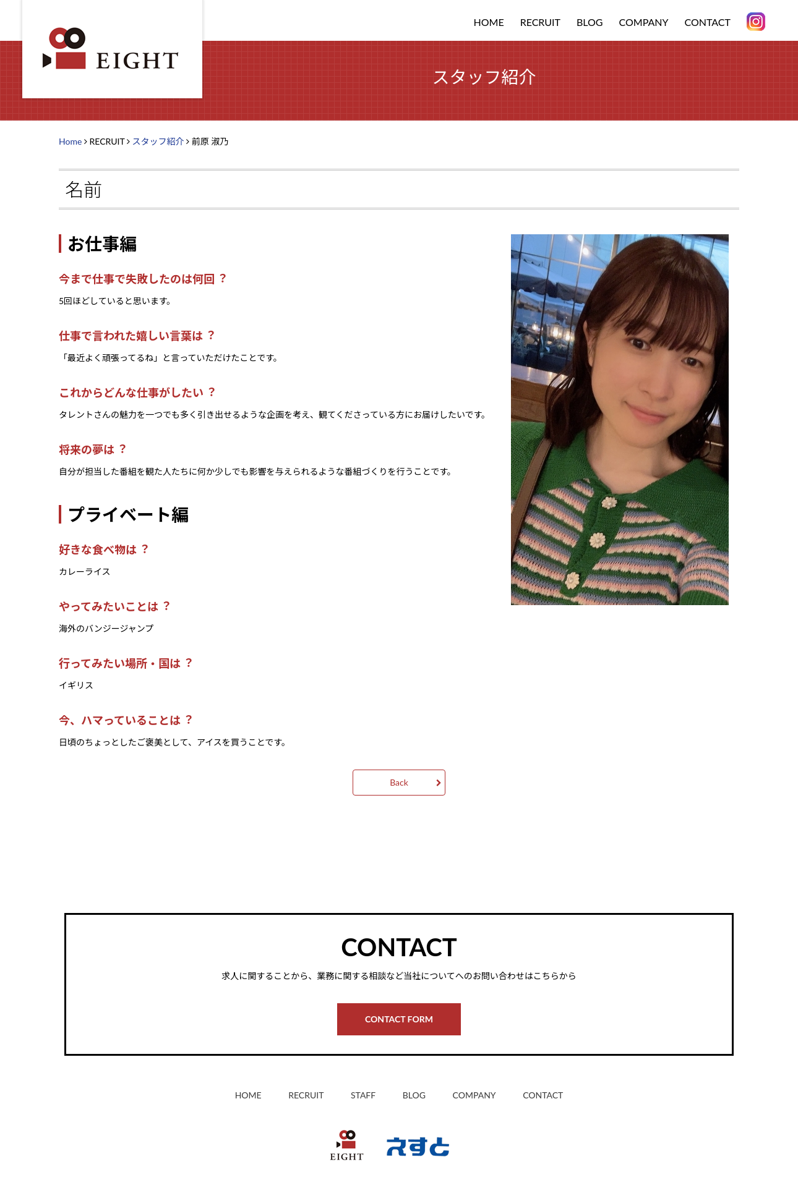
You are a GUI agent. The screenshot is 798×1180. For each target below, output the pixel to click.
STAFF (363, 1095)
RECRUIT (306, 1095)
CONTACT (708, 22)
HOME (489, 22)
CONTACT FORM (399, 1019)
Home (70, 141)
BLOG (590, 22)
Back (399, 782)
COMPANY (644, 22)
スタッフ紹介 (158, 141)
